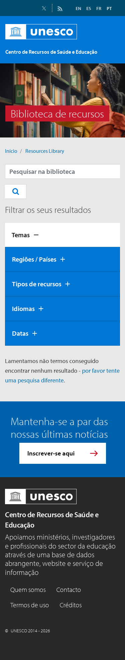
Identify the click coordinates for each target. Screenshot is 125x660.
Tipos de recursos (36, 284)
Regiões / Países (34, 259)
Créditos (71, 605)
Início (11, 150)
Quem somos (28, 589)
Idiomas (23, 308)
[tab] (62, 235)
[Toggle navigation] (111, 53)
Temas (21, 235)
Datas (20, 333)
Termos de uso (29, 605)
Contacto (68, 589)
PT (109, 8)
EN (78, 8)
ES (88, 8)
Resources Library (44, 150)
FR (98, 8)
